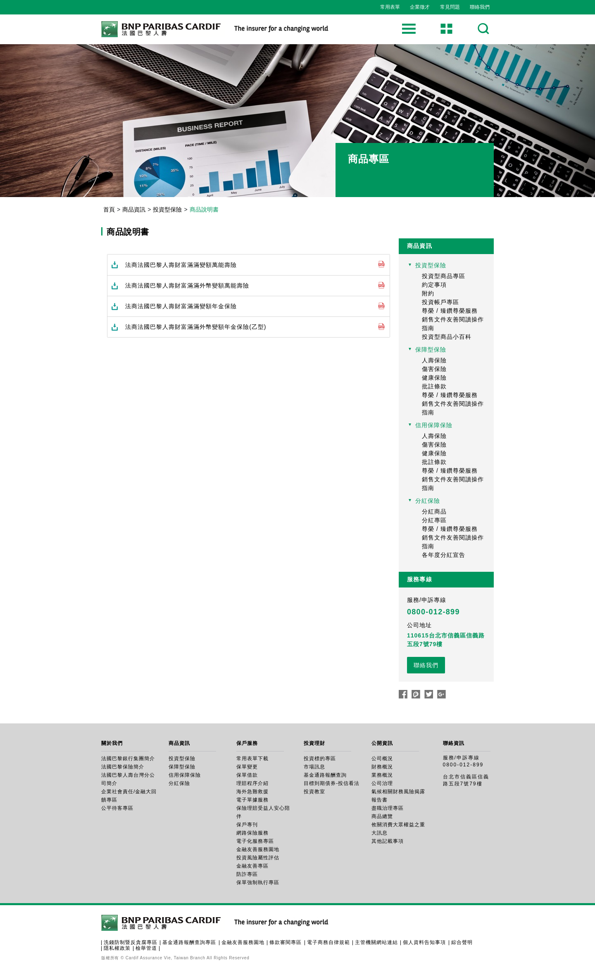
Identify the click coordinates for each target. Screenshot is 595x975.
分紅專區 (434, 520)
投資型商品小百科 (446, 336)
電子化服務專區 (255, 841)
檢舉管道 (146, 948)
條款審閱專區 (285, 942)
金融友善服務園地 (257, 849)
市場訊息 (314, 767)
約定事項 (434, 284)
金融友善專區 (252, 866)
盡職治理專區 (387, 808)
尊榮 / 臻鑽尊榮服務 (450, 310)
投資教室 (314, 791)
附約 (428, 293)
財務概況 (382, 767)
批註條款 (434, 386)
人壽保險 (434, 360)
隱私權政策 (117, 948)
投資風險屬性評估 (257, 858)
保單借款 (247, 775)
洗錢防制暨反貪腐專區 (130, 942)
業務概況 (382, 775)
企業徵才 (420, 7)
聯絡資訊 (453, 743)
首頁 (109, 209)
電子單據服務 (252, 800)
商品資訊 (133, 209)
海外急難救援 (252, 791)
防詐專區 (247, 874)
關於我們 (112, 743)
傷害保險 (434, 369)
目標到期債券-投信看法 (331, 783)
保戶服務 (247, 743)
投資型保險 (167, 209)
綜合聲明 (462, 942)
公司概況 (382, 758)
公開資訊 (382, 743)
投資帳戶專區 (440, 302)
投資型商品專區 (443, 276)
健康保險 (434, 377)
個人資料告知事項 (424, 942)
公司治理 (382, 783)
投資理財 (314, 743)
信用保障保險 (433, 425)
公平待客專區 (117, 808)
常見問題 (450, 7)
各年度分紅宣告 (443, 555)
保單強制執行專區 (257, 882)
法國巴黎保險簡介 (122, 767)
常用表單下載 (252, 758)
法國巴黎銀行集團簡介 (128, 758)
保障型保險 (430, 349)
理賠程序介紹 (252, 783)
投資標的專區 (320, 758)
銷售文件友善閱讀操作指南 (453, 323)
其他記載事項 (387, 841)
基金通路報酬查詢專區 (189, 942)
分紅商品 (434, 511)
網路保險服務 (252, 833)
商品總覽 (382, 816)
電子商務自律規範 (328, 942)
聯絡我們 (480, 7)
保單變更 (247, 767)
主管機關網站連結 (376, 942)
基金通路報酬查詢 (325, 775)
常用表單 (390, 7)
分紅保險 (427, 500)
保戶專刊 (247, 825)
